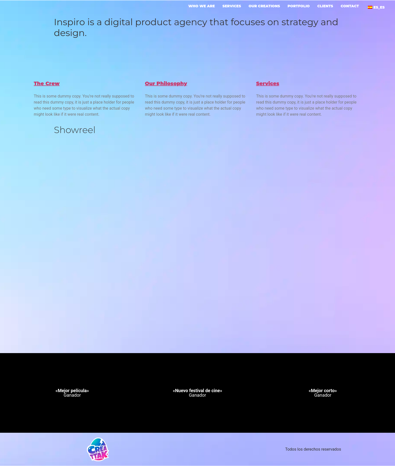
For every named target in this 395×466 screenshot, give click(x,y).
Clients (325, 6)
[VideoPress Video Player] (197, 232)
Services (231, 6)
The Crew (47, 83)
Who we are (201, 6)
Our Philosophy (166, 83)
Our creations (264, 6)
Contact (350, 6)
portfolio (298, 6)
